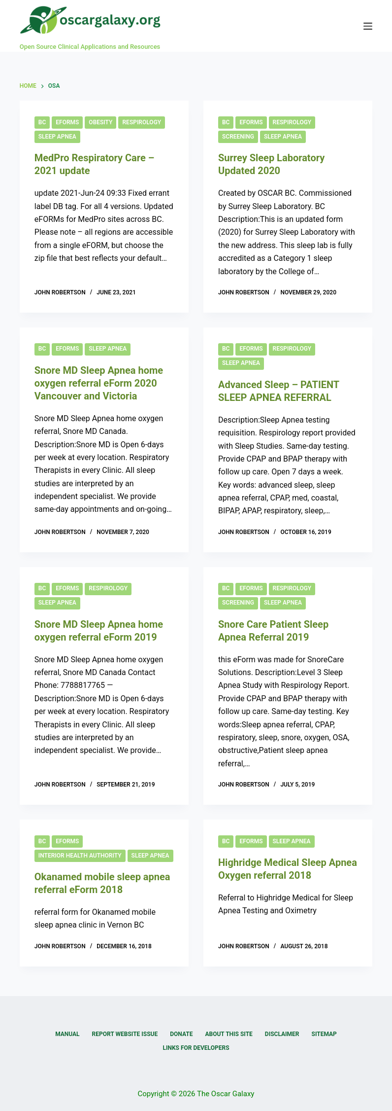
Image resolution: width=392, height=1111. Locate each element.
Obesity (100, 122)
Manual (67, 1034)
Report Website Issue (125, 1034)
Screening (238, 136)
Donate (181, 1034)
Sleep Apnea (57, 136)
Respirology (141, 122)
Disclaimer (282, 1034)
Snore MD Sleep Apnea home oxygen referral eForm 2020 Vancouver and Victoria (98, 383)
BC (42, 122)
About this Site (228, 1034)
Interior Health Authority (80, 855)
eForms (67, 122)
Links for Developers (196, 1047)
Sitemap (324, 1034)
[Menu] (367, 26)
